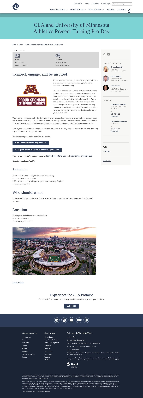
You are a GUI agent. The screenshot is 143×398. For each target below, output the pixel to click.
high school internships (56, 156)
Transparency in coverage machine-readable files (36, 391)
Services (47, 348)
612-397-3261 (115, 129)
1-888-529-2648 (84, 333)
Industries (47, 346)
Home (14, 44)
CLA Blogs (48, 354)
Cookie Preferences (73, 350)
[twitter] (64, 320)
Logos (24, 357)
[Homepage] (16, 7)
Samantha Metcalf (118, 105)
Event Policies (18, 283)
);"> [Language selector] (122, 4)
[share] (104, 54)
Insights (110, 10)
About (24, 346)
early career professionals (81, 156)
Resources (48, 351)
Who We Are (95, 10)
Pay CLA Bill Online (51, 340)
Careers (122, 10)
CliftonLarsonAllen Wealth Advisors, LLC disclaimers (83, 343)
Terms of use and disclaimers (76, 340)
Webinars (47, 357)
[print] (108, 54)
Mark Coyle (115, 86)
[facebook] (71, 320)
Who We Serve (58, 10)
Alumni (25, 351)
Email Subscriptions (51, 343)
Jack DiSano (116, 76)
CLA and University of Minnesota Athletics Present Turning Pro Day (44, 44)
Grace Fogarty (117, 67)
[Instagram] (86, 320)
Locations (95, 4)
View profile (114, 116)
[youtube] (79, 320)
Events (87, 4)
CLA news (106, 151)
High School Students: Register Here (30, 143)
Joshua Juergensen (119, 121)
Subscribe (71, 306)
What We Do (77, 10)
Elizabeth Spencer (43, 378)
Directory (25, 343)
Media (46, 360)
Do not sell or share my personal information (81, 346)
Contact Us (78, 4)
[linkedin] (57, 320)
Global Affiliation (28, 354)
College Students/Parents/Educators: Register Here (37, 150)
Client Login (105, 4)
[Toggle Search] (129, 10)
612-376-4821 (115, 114)
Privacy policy (71, 337)
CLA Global (71, 381)
